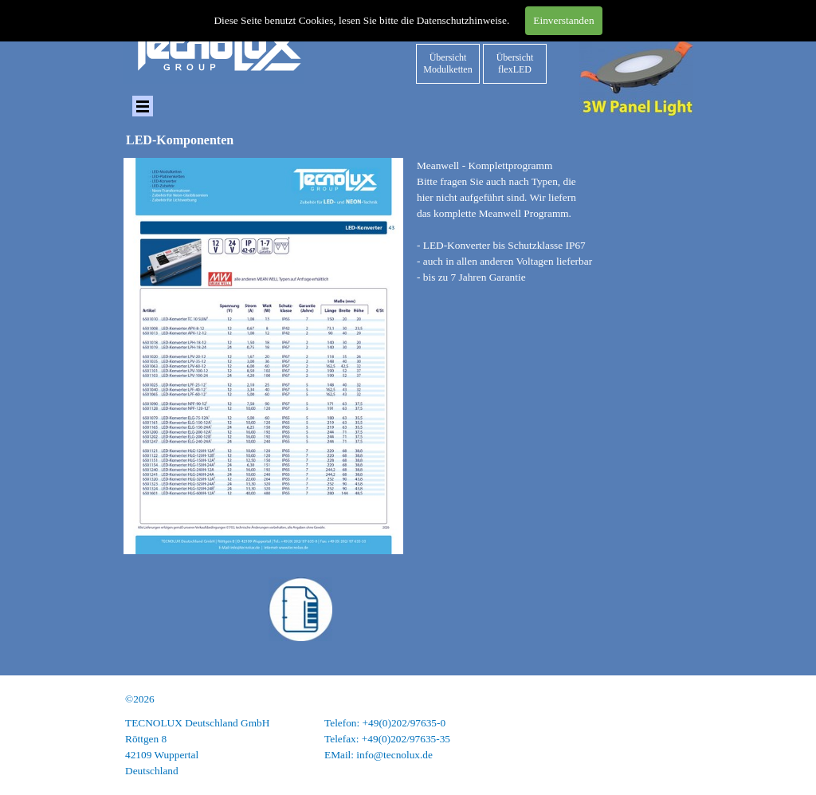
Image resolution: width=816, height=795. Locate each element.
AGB (682, 755)
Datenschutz (667, 739)
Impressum (669, 723)
